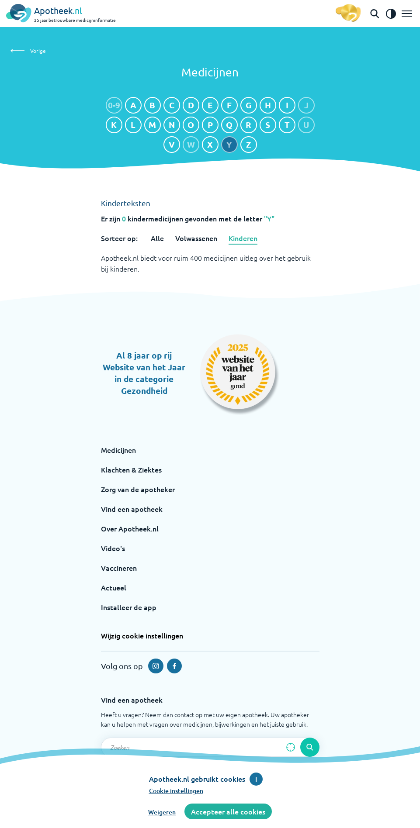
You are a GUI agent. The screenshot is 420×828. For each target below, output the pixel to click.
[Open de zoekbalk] (375, 14)
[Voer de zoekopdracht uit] (309, 747)
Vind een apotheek (132, 509)
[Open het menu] (407, 14)
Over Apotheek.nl (130, 528)
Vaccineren (119, 568)
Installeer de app (128, 607)
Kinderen (243, 238)
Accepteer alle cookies (228, 811)
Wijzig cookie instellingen (142, 635)
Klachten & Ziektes (131, 469)
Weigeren (162, 812)
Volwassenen (196, 238)
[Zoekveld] (210, 747)
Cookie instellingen (176, 791)
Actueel (113, 587)
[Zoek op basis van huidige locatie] (290, 747)
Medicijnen (118, 450)
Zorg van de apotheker (138, 489)
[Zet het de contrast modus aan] (391, 14)
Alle (157, 238)
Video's (113, 548)
